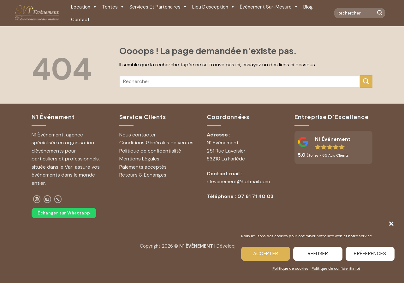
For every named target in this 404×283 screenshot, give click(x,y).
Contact (80, 19)
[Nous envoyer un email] (47, 199)
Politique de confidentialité (336, 268)
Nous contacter (137, 134)
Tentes (113, 7)
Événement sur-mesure (269, 7)
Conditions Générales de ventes (156, 142)
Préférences (370, 253)
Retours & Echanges (142, 175)
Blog (308, 7)
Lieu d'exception (213, 7)
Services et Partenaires (158, 7)
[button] (391, 223)
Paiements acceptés (143, 167)
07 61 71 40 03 (255, 196)
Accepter (265, 253)
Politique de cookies (290, 268)
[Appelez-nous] (58, 199)
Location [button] (84, 7)
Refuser (318, 253)
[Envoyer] (379, 13)
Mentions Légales (139, 158)
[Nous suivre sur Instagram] (36, 199)
